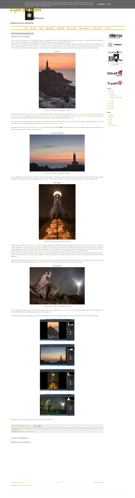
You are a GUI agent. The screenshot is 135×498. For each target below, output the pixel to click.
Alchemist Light (113, 125)
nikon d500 (74, 428)
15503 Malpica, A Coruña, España (25, 431)
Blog (26, 28)
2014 (110, 108)
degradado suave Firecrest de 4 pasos (51, 123)
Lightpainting (50, 28)
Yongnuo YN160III (69, 310)
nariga (69, 428)
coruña (23, 428)
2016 (110, 103)
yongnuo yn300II (16, 430)
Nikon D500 (34, 114)
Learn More (101, 4)
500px (110, 123)
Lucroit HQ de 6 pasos (82, 116)
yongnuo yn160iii (98, 428)
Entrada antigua (98, 482)
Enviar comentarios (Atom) (26, 485)
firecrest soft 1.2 (30, 428)
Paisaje (41, 28)
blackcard (19, 428)
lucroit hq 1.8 (60, 428)
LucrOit (42, 127)
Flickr (110, 121)
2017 (110, 101)
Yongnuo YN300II (43, 251)
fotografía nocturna (44, 428)
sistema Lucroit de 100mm (80, 114)
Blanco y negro (71, 28)
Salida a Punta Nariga (116, 97)
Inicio (58, 482)
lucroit (55, 428)
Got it (108, 4)
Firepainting (60, 28)
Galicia (51, 428)
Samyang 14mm (33, 245)
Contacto (107, 28)
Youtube (111, 115)
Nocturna (33, 28)
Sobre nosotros (97, 28)
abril (111, 93)
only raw (80, 428)
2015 (110, 106)
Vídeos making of (84, 28)
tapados (91, 428)
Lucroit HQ (52, 116)
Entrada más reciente (17, 482)
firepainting (37, 428)
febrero (112, 95)
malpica (66, 428)
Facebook (111, 117)
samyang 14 (86, 428)
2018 (110, 91)
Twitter (110, 119)
